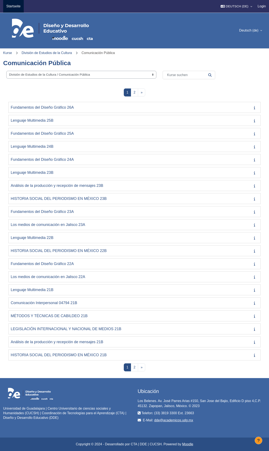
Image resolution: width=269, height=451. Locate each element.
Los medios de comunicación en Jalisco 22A (48, 277)
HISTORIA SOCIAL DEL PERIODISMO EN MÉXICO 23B (59, 198)
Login (262, 6)
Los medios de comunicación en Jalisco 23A (48, 225)
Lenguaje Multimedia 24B (32, 146)
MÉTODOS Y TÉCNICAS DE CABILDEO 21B (49, 316)
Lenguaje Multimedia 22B (32, 238)
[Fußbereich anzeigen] (258, 440)
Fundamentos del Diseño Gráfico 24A (42, 159)
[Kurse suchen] (189, 75)
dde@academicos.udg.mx (173, 420)
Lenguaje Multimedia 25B (32, 120)
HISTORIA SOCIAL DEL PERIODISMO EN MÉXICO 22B (59, 251)
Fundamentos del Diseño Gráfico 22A (42, 264)
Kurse (7, 53)
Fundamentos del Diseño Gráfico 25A (42, 133)
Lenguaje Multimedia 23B (32, 172)
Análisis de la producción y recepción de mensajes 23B (57, 185)
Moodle (187, 444)
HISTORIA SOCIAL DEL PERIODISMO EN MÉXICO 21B (59, 355)
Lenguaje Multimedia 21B (32, 290)
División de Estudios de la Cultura (47, 53)
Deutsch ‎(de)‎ (249, 30)
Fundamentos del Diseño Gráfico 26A (42, 107)
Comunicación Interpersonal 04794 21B (44, 303)
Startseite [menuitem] (13, 6)
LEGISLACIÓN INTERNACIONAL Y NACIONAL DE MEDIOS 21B (66, 329)
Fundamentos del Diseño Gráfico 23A (42, 212)
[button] (236, 6)
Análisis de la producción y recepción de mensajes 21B (57, 342)
